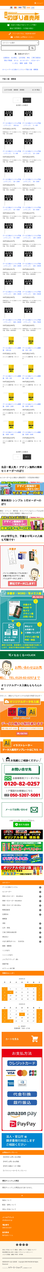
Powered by (17, 1268)
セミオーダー (24, 60)
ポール (16, 60)
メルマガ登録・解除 (8, 1254)
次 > (26, 100)
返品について (32, 1249)
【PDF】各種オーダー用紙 (11, 1166)
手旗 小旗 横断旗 (32, 69)
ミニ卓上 (15, 63)
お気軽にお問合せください (24, 37)
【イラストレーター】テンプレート (14, 1170)
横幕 (21, 63)
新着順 (22, 90)
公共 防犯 (22, 58)
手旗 (30, 63)
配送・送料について (21, 1249)
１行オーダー (35, 60)
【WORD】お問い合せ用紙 (11, 1157)
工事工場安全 (36, 58)
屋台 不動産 (8, 60)
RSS (16, 1254)
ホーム (4, 69)
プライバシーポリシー (25, 1252)
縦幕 (25, 63)
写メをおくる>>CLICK (22, 655)
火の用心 (14, 58)
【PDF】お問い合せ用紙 (10, 1161)
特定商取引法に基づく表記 (10, 1252)
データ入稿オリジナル (16, 69)
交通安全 (6, 58)
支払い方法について (8, 1249)
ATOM (21, 1254)
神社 (28, 58)
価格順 (16, 90)
